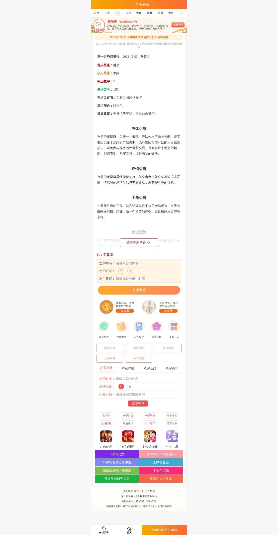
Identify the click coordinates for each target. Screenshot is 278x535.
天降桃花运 (161, 462)
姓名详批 (172, 415)
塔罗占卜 (172, 423)
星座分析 (109, 347)
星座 (160, 13)
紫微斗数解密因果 (117, 478)
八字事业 (150, 415)
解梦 (149, 13)
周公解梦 (128, 491)
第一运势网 (127, 496)
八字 (107, 13)
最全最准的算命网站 (146, 496)
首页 (96, 13)
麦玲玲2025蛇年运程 (161, 454)
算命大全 (139, 491)
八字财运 (128, 415)
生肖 (171, 13)
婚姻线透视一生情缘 (117, 470)
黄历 (139, 13)
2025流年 (150, 423)
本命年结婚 (161, 470)
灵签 (128, 13)
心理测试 (139, 347)
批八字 (106, 415)
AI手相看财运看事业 (117, 462)
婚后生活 (128, 423)
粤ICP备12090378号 (146, 501)
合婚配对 (106, 423)
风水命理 (168, 347)
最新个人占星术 (161, 478)
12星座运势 (117, 454)
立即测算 (139, 290)
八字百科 (109, 358)
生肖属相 (139, 358)
